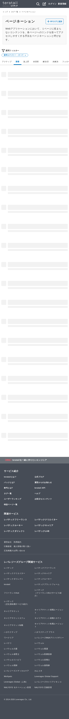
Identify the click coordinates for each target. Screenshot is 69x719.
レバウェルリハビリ (12, 660)
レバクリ (8, 643)
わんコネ (38, 671)
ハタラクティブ (10, 632)
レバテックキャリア (44, 525)
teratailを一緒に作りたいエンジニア (29, 460)
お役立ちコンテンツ (43, 499)
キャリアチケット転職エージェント (49, 625)
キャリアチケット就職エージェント (49, 611)
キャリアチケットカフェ (14, 618)
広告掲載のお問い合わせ (14, 551)
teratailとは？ (10, 477)
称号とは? (8, 488)
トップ (5, 12)
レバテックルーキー (13, 525)
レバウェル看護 (41, 649)
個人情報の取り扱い (22, 546)
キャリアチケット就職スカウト (48, 618)
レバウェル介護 (10, 649)
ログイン (52, 4)
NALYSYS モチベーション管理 (17, 687)
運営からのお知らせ (43, 482)
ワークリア (9, 638)
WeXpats (8, 676)
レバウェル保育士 (11, 654)
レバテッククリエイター (46, 519)
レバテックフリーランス (15, 519)
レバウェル (39, 643)
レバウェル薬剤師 (42, 665)
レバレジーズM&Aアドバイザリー (49, 638)
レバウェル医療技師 (43, 654)
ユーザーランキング (12, 499)
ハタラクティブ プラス (45, 632)
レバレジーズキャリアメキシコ (48, 682)
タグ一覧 (14, 12)
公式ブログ (39, 477)
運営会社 (8, 542)
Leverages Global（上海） (16, 682)
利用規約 (17, 542)
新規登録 (62, 4)
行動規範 (8, 546)
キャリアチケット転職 (13, 625)
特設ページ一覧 (10, 504)
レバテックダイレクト (14, 531)
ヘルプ (37, 493)
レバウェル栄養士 (42, 660)
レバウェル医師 (10, 665)
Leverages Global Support (46, 676)
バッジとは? (9, 482)
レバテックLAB (42, 531)
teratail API (40, 488)
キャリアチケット (11, 611)
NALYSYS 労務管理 (43, 687)
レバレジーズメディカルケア (16, 671)
